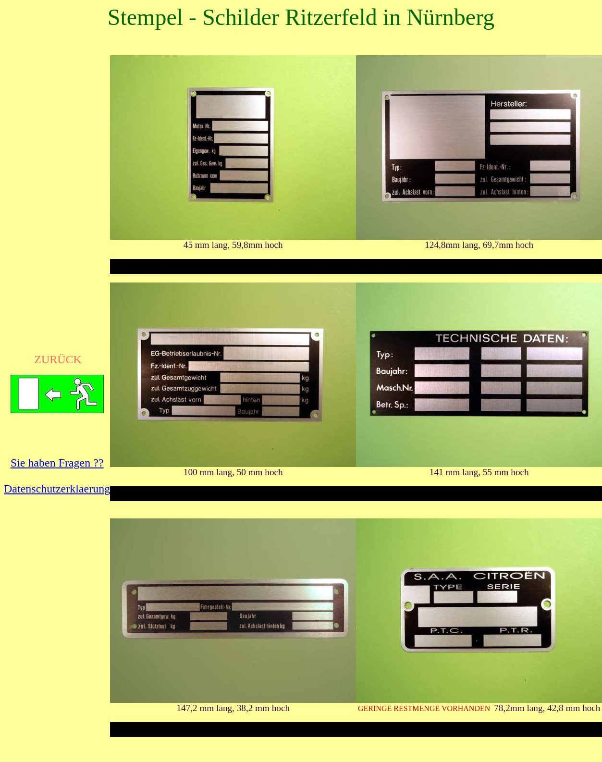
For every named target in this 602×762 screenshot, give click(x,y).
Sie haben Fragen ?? (57, 462)
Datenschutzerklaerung (57, 488)
